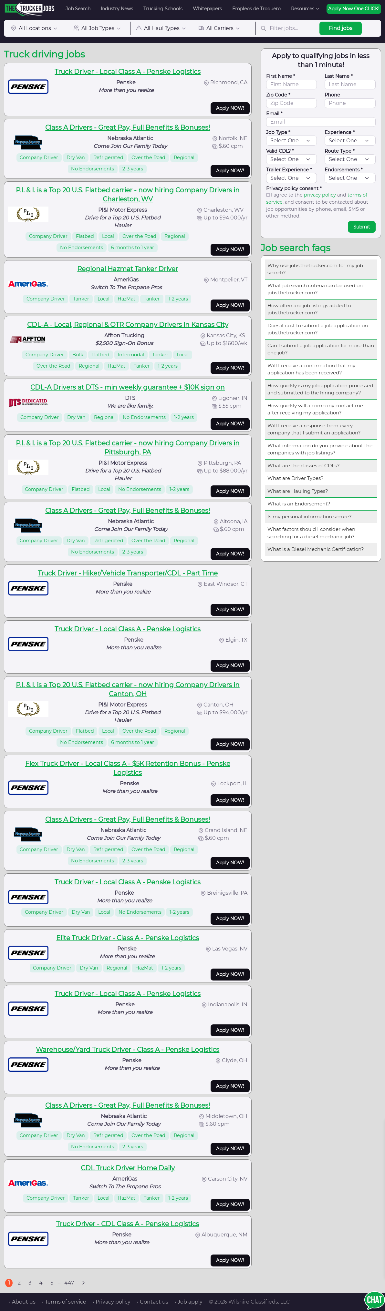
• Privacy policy (111, 1302)
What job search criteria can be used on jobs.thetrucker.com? (315, 289)
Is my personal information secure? (309, 516)
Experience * (340, 132)
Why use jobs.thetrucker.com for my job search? (315, 269)
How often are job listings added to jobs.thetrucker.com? (309, 309)
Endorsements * (344, 170)
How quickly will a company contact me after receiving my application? (315, 409)
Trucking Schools (162, 9)
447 (69, 1283)
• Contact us (152, 1302)
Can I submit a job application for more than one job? (320, 349)
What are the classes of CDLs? (303, 465)
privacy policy (320, 195)
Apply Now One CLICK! (354, 9)
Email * (274, 114)
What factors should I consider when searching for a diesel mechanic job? (311, 533)
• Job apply (189, 1302)
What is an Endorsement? (298, 504)
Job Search (78, 9)
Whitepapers (207, 9)
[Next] (83, 1283)
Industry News (117, 9)
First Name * (280, 76)
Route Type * (340, 151)
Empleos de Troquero (256, 9)
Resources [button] (302, 9)
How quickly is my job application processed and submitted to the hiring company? (320, 389)
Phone (332, 95)
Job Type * (278, 132)
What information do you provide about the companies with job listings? (319, 449)
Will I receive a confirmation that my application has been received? (311, 369)
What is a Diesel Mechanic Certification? (315, 549)
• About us (22, 1302)
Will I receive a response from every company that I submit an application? (314, 429)
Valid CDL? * (280, 151)
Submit (361, 227)
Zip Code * (278, 95)
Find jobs (340, 28)
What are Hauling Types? (297, 491)
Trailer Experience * (289, 170)
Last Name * (339, 76)
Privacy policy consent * (294, 188)
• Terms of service (64, 1302)
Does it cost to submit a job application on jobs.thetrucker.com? (317, 329)
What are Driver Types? (295, 478)
